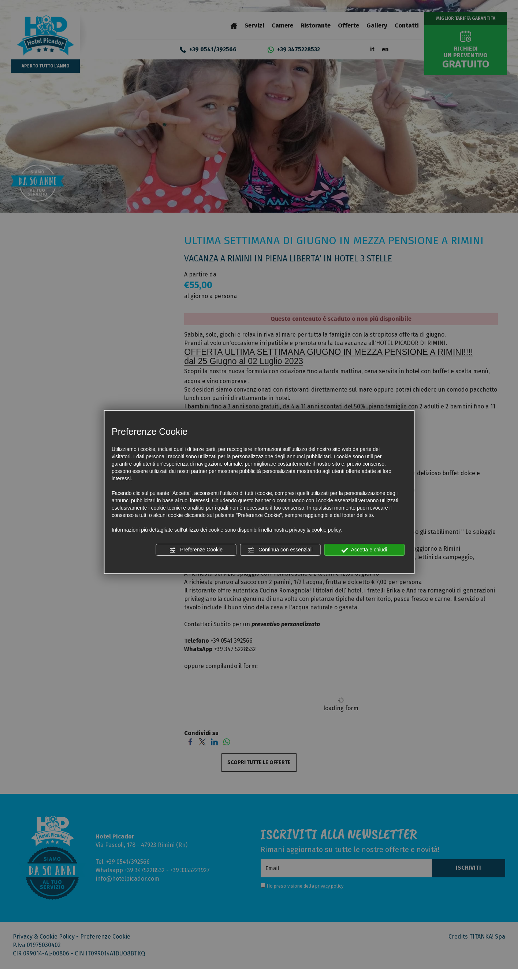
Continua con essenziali (280, 550)
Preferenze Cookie (196, 550)
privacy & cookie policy (315, 530)
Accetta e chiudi (364, 550)
